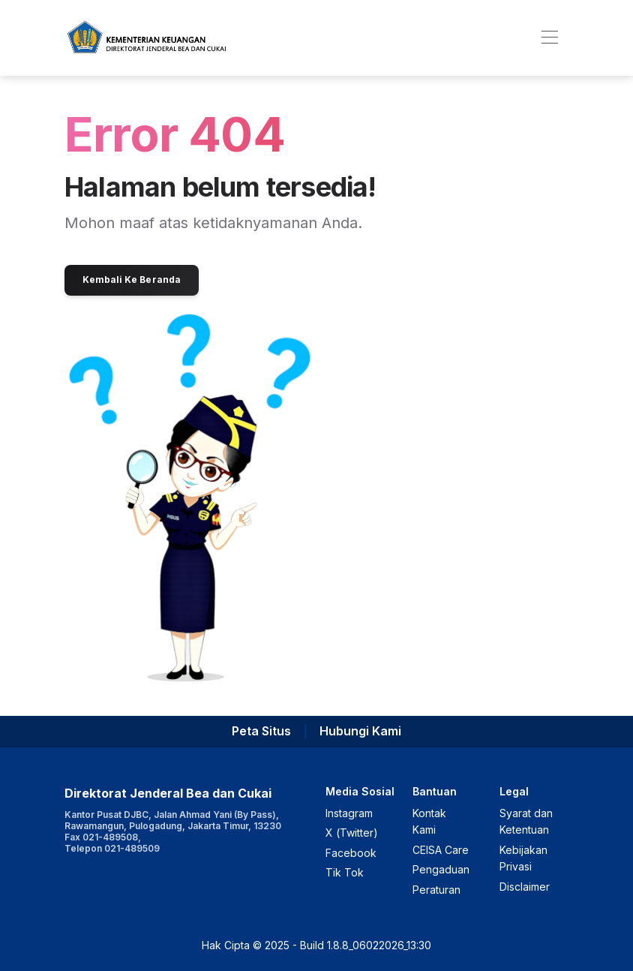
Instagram (349, 813)
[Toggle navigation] (549, 38)
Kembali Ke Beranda (131, 279)
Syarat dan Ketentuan (526, 821)
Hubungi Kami (360, 730)
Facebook (351, 852)
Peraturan (436, 889)
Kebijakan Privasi (524, 858)
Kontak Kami (429, 821)
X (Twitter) (352, 832)
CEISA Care (440, 849)
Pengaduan (441, 869)
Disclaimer (525, 886)
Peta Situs (261, 730)
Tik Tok (345, 872)
